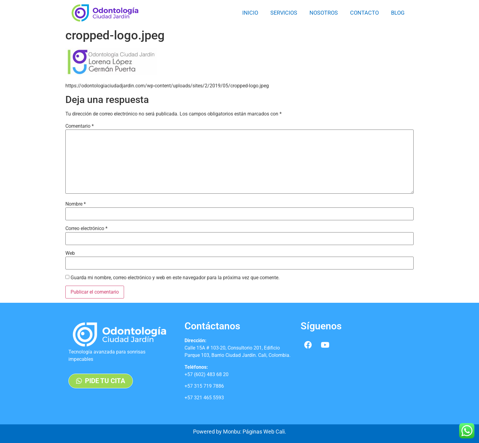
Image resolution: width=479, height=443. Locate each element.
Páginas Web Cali (264, 431)
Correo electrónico (86, 228)
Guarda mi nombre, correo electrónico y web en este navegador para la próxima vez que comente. (175, 277)
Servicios (283, 12)
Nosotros (323, 12)
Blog (397, 12)
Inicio (250, 12)
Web (70, 253)
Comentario (79, 126)
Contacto (364, 12)
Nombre (75, 204)
